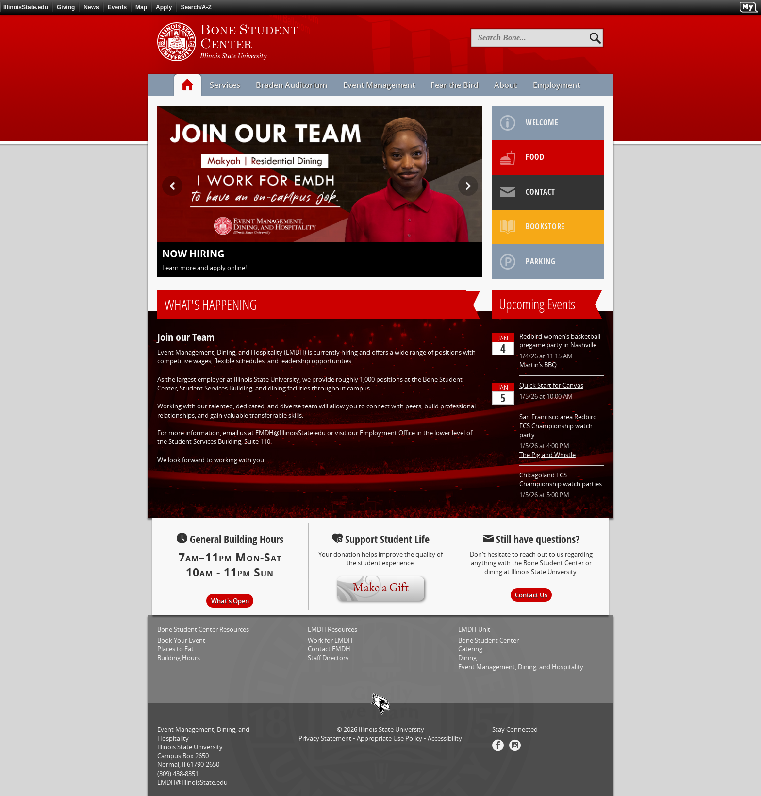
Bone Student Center (488, 640)
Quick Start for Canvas (551, 385)
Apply (164, 7)
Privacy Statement (324, 738)
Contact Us (531, 595)
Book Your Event (181, 640)
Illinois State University (391, 729)
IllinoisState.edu (25, 7)
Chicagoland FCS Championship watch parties (560, 479)
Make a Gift (381, 588)
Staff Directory (328, 657)
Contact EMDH (329, 648)
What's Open (230, 600)
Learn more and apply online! (204, 267)
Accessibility (445, 738)
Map (141, 7)
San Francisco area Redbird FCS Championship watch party (558, 425)
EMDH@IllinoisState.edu (290, 432)
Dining (467, 657)
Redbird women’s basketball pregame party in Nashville (559, 340)
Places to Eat (175, 648)
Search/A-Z (196, 7)
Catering (470, 648)
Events (117, 7)
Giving (66, 7)
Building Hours (178, 657)
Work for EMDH (330, 640)
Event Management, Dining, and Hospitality (520, 666)
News (91, 7)
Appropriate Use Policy (389, 738)
